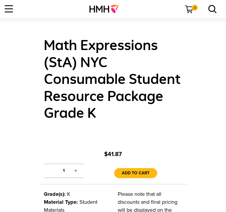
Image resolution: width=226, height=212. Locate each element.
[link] (106, 8)
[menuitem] (106, 9)
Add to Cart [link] (135, 172)
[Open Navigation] (9, 9)
